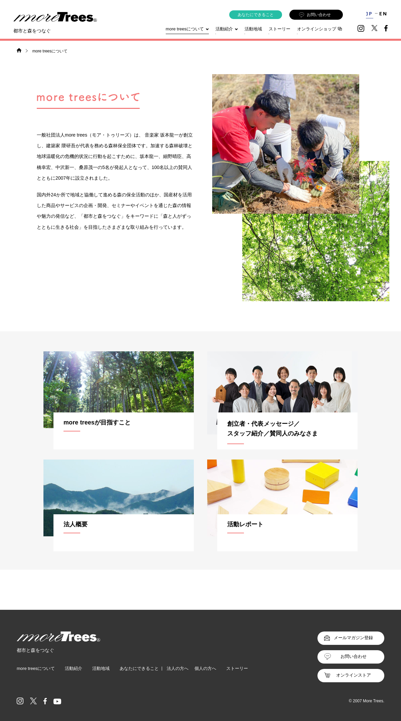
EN (383, 13)
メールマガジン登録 (353, 637)
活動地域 (253, 28)
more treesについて (187, 28)
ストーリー (279, 28)
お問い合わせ (315, 14)
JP (369, 13)
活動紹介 (73, 668)
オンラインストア (353, 675)
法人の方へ (177, 668)
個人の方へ (205, 668)
